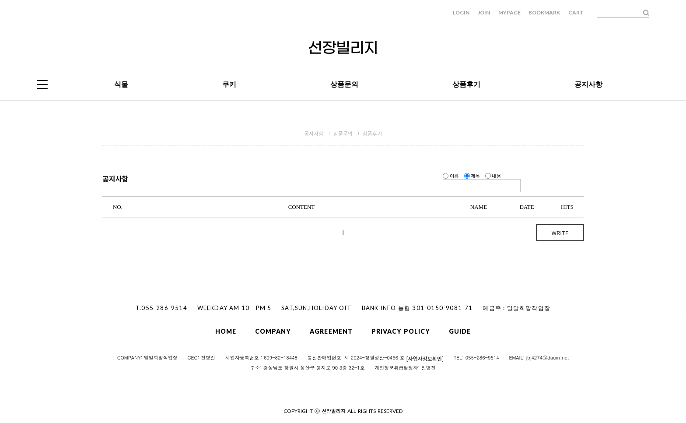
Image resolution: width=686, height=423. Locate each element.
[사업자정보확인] (425, 358)
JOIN (484, 12)
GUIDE (460, 331)
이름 (451, 175)
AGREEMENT (331, 331)
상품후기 (466, 84)
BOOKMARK (544, 12)
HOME (225, 331)
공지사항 (588, 84)
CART (576, 12)
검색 (646, 13)
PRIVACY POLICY (400, 331)
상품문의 (344, 84)
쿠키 (229, 84)
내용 (493, 175)
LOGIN (461, 12)
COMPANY (273, 331)
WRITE (560, 233)
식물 (121, 84)
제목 (472, 175)
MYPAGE (509, 12)
